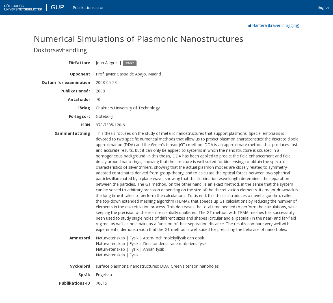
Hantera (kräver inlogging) (273, 25)
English (323, 7)
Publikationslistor (88, 7)
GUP (57, 7)
